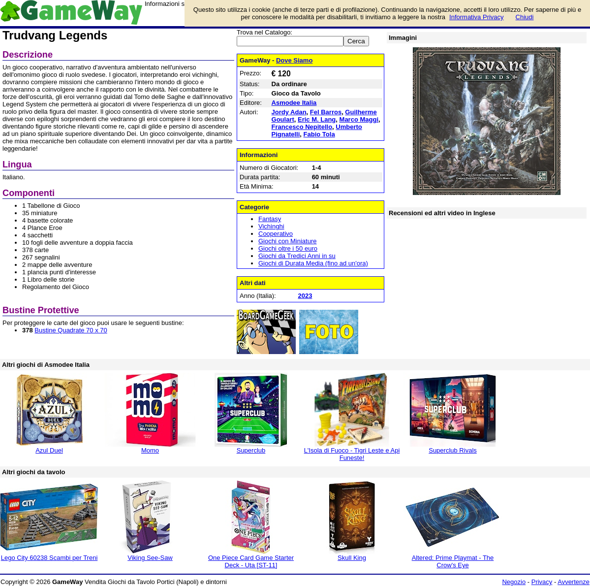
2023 (305, 295)
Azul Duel (49, 450)
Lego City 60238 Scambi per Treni (49, 557)
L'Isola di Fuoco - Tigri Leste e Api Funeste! (352, 454)
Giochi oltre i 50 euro (287, 248)
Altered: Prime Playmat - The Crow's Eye (453, 561)
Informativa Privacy (476, 17)
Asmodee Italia (294, 102)
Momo (150, 450)
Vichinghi (271, 226)
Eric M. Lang (317, 119)
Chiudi (525, 17)
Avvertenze (574, 582)
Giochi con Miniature (287, 241)
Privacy (542, 582)
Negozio (514, 582)
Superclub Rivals (453, 450)
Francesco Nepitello (302, 126)
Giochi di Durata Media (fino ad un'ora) (313, 263)
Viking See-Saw (150, 557)
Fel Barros (326, 112)
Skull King (352, 557)
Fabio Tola (319, 134)
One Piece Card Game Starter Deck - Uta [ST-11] (251, 561)
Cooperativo (275, 233)
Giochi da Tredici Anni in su (297, 256)
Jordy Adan (289, 112)
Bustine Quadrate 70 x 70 (70, 330)
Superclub (251, 450)
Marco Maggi (359, 119)
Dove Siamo (294, 60)
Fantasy (269, 219)
